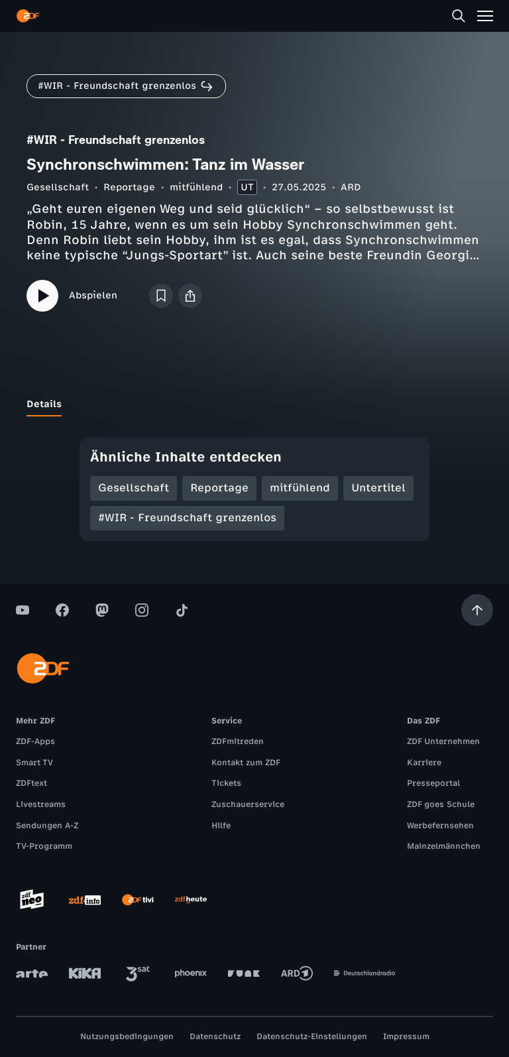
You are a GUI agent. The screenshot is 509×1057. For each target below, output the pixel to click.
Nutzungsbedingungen (127, 1036)
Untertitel (378, 487)
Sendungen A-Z (47, 825)
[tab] (44, 404)
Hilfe (221, 825)
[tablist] (254, 404)
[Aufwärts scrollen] (477, 610)
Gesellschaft (58, 187)
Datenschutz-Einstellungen (311, 1036)
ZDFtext (31, 783)
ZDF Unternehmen (443, 741)
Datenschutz (215, 1036)
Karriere (424, 762)
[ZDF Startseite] (28, 16)
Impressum (406, 1036)
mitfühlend (196, 187)
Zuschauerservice (247, 804)
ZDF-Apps (35, 741)
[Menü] (485, 16)
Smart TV (34, 762)
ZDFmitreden (237, 741)
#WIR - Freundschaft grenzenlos (187, 517)
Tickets (226, 783)
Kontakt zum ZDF (245, 762)
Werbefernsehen (440, 825)
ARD (351, 187)
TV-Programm (44, 846)
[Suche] (459, 16)
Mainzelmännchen (444, 846)
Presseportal (433, 783)
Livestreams (41, 804)
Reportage (129, 187)
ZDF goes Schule (441, 804)
